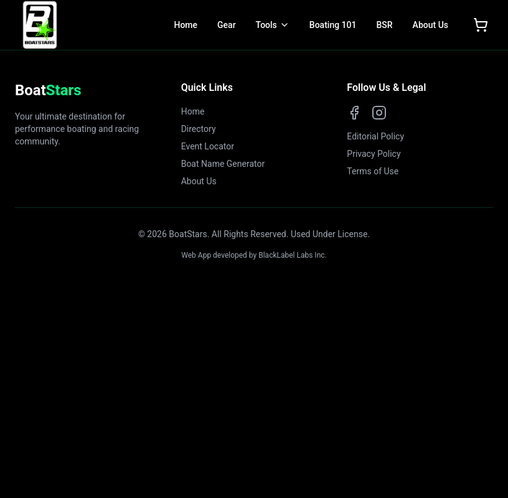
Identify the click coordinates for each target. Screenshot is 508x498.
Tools (266, 25)
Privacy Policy (373, 154)
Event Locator (207, 146)
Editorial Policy (375, 136)
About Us (430, 25)
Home (185, 25)
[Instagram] (379, 112)
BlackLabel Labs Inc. (292, 255)
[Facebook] (354, 112)
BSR (384, 25)
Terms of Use (372, 171)
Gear (226, 25)
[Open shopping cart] (480, 24)
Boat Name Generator (223, 164)
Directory (198, 129)
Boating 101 (333, 25)
